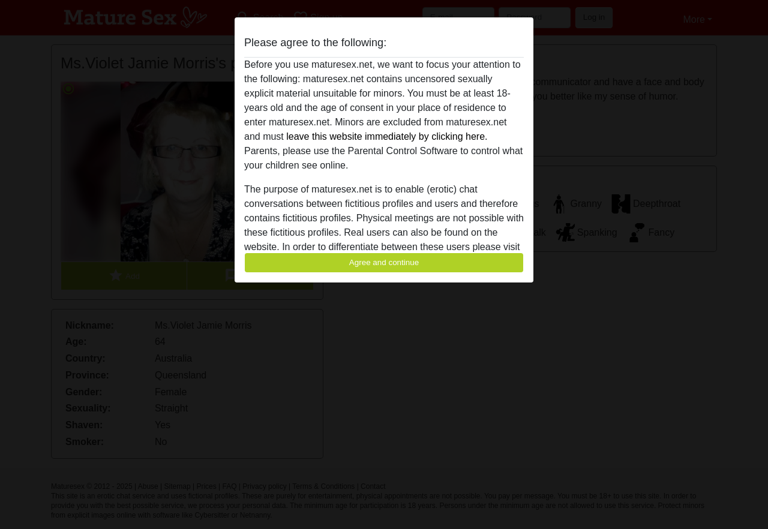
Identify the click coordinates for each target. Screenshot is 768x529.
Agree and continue (384, 262)
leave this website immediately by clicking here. (386, 136)
